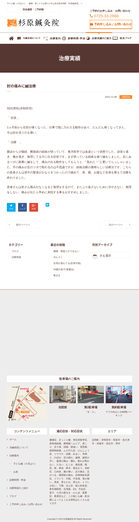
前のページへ (23, 224)
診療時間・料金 (17, 480)
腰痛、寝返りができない (66, 251)
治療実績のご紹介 (18, 488)
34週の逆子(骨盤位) (63, 269)
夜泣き (56, 275)
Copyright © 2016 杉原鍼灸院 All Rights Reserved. (69, 519)
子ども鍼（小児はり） (25, 463)
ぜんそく (58, 257)
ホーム (12, 439)
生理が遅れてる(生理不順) (67, 263)
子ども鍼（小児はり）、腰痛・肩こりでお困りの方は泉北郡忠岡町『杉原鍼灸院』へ (45, 3)
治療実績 (125, 97)
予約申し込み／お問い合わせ (111, 24)
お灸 (15, 471)
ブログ (15, 251)
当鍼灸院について (18, 447)
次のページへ (116, 224)
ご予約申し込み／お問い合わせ (25, 504)
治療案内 (14, 455)
